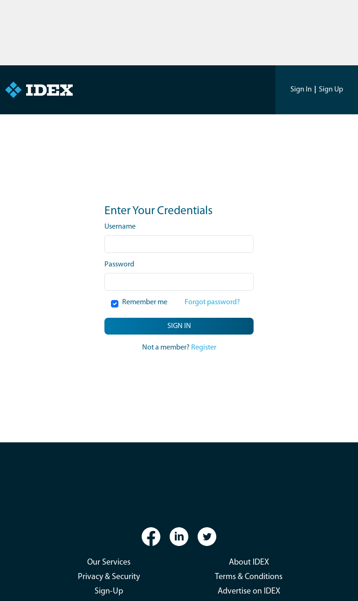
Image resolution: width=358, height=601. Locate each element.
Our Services (109, 562)
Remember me (144, 302)
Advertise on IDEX (249, 591)
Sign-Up (109, 591)
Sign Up (331, 89)
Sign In (301, 89)
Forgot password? (212, 302)
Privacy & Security (109, 577)
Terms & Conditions (248, 577)
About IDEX (249, 562)
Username (120, 227)
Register (203, 347)
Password (119, 264)
